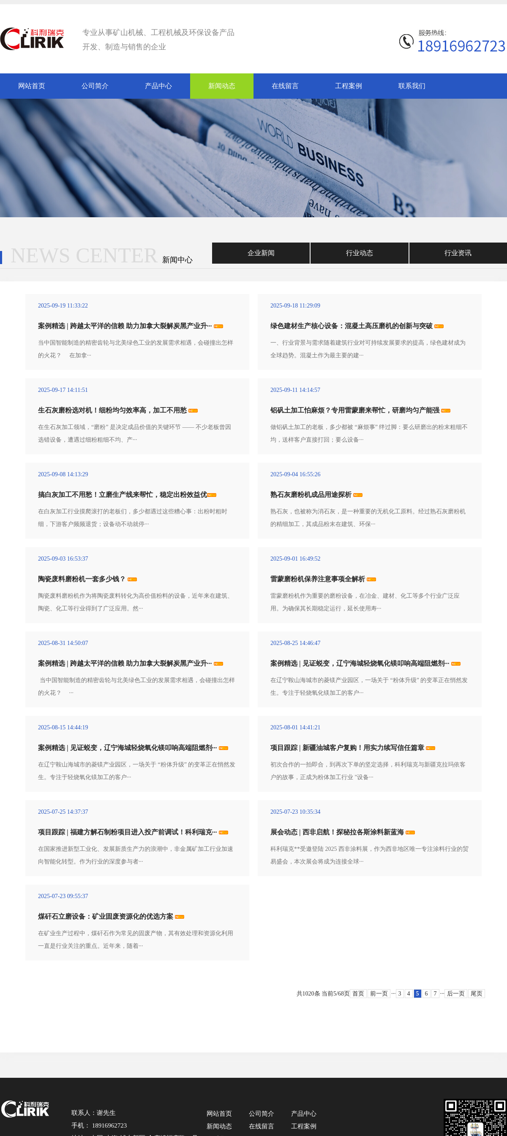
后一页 (456, 993)
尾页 (476, 993)
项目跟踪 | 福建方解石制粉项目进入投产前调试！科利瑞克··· (127, 832)
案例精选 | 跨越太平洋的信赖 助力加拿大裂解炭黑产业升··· (125, 325)
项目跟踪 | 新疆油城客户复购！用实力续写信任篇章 (347, 747)
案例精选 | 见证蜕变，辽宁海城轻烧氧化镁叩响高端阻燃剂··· (360, 663)
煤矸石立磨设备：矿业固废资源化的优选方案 (105, 916)
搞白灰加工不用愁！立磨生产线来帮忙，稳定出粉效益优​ (122, 494)
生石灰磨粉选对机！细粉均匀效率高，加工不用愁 (112, 410)
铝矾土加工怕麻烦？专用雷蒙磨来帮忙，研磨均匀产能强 (354, 410)
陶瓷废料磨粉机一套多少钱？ (82, 579)
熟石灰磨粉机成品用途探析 (311, 494)
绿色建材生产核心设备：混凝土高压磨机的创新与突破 (351, 325)
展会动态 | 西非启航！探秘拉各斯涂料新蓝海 (337, 832)
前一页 (379, 993)
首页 (358, 993)
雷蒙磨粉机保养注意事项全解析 (317, 579)
